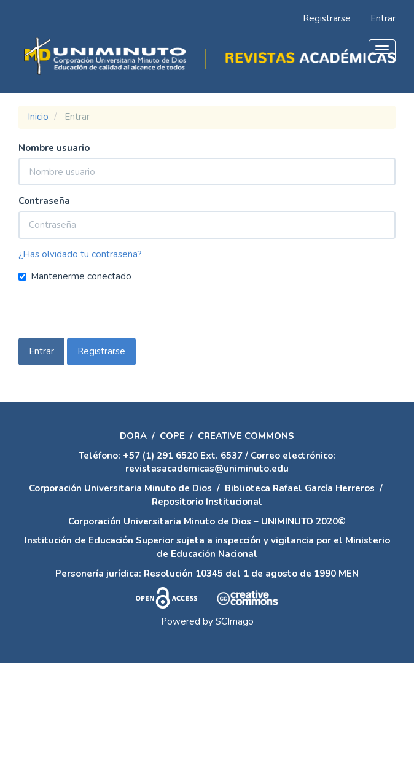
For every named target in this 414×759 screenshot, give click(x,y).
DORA (133, 436)
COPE (172, 436)
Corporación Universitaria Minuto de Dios (120, 488)
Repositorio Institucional (207, 502)
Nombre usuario (54, 148)
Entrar (383, 18)
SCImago (235, 621)
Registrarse (327, 18)
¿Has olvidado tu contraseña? (80, 254)
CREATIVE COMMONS (246, 436)
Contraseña (44, 201)
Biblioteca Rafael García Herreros (300, 488)
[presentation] (111, 314)
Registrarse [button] (101, 351)
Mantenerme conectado (74, 276)
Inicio (38, 117)
